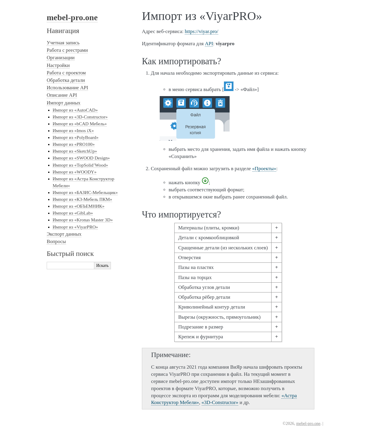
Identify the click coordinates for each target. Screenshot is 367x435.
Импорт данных (63, 103)
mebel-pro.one (72, 17)
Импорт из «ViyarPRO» (75, 226)
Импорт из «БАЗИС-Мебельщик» (85, 192)
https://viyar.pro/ (201, 31)
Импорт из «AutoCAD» (75, 109)
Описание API (62, 95)
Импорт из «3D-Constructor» (80, 116)
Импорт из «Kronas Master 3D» (83, 219)
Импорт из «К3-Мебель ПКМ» (82, 199)
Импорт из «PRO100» (74, 144)
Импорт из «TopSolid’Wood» (80, 165)
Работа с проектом (66, 73)
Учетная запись (63, 43)
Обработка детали (66, 80)
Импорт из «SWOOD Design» (81, 157)
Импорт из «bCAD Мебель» (80, 123)
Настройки (58, 65)
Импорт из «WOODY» (74, 171)
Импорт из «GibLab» (73, 212)
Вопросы (56, 241)
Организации (61, 57)
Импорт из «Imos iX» (73, 130)
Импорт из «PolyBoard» (75, 137)
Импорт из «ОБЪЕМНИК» (78, 206)
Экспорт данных (64, 234)
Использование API (67, 87)
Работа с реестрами (67, 50)
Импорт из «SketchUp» (75, 151)
